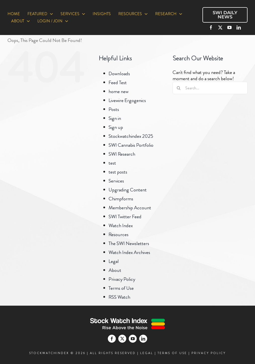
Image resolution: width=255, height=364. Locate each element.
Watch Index (121, 225)
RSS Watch (119, 297)
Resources (118, 234)
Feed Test (118, 82)
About (115, 270)
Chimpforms (121, 198)
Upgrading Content (128, 189)
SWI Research (122, 154)
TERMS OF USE (172, 353)
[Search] (179, 88)
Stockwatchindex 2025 (131, 136)
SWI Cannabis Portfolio (131, 145)
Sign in (115, 118)
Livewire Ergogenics (127, 100)
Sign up (116, 127)
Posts (114, 109)
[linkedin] (239, 27)
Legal (114, 261)
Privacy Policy (122, 279)
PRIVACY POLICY (208, 353)
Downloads (119, 73)
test (112, 163)
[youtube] (229, 27)
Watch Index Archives (129, 252)
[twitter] (220, 27)
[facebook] (211, 27)
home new (118, 91)
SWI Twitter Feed (125, 216)
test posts (118, 172)
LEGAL (146, 353)
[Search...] (210, 88)
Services (116, 180)
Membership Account (130, 207)
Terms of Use (121, 288)
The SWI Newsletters (129, 243)
